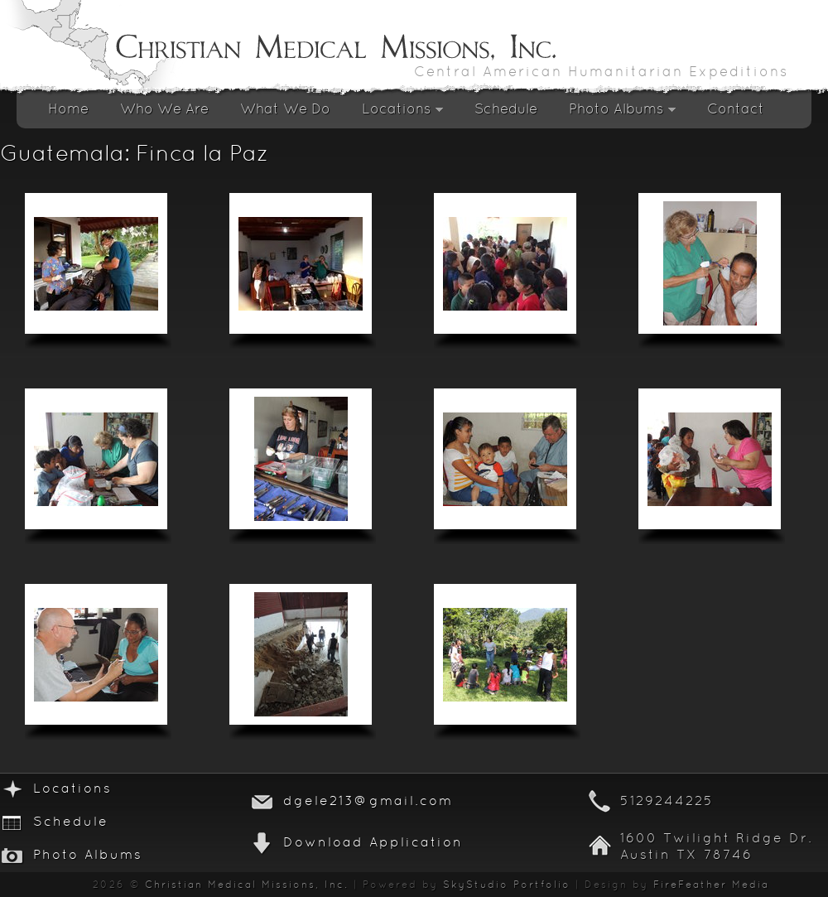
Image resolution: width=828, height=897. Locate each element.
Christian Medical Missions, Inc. (247, 885)
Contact (735, 110)
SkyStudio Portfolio (506, 885)
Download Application (373, 843)
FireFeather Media (711, 885)
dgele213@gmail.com (368, 802)
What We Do (285, 110)
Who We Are (164, 110)
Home (68, 110)
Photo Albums (622, 114)
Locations (402, 114)
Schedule (505, 110)
